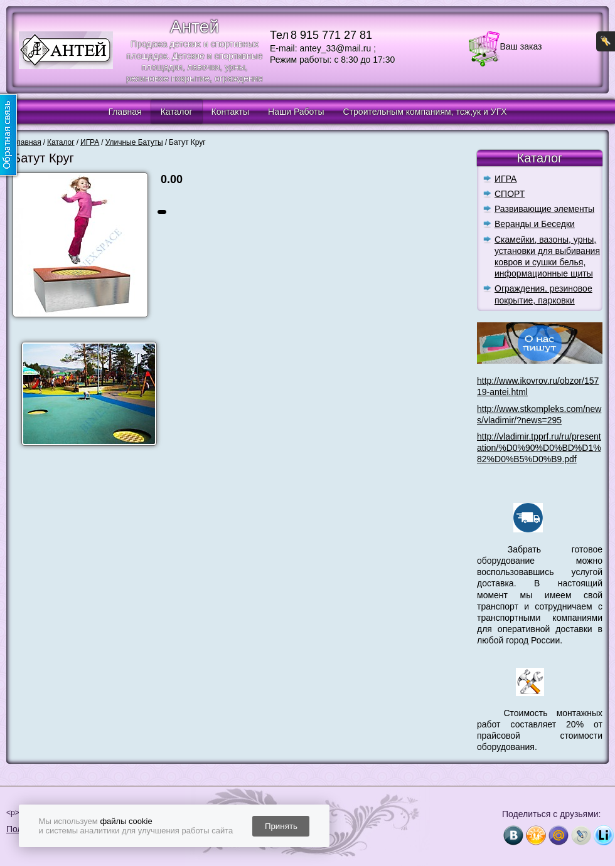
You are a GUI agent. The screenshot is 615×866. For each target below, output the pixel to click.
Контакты (230, 112)
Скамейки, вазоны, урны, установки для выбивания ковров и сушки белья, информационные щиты (547, 257)
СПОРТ (510, 194)
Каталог (177, 112)
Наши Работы (296, 112)
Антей (194, 26)
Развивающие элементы (544, 209)
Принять (281, 826)
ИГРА (505, 179)
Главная (124, 112)
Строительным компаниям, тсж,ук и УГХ (425, 112)
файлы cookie (126, 821)
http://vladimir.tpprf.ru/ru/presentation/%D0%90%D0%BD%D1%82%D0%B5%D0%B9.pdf (539, 447)
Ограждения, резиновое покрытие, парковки (543, 294)
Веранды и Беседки (535, 224)
